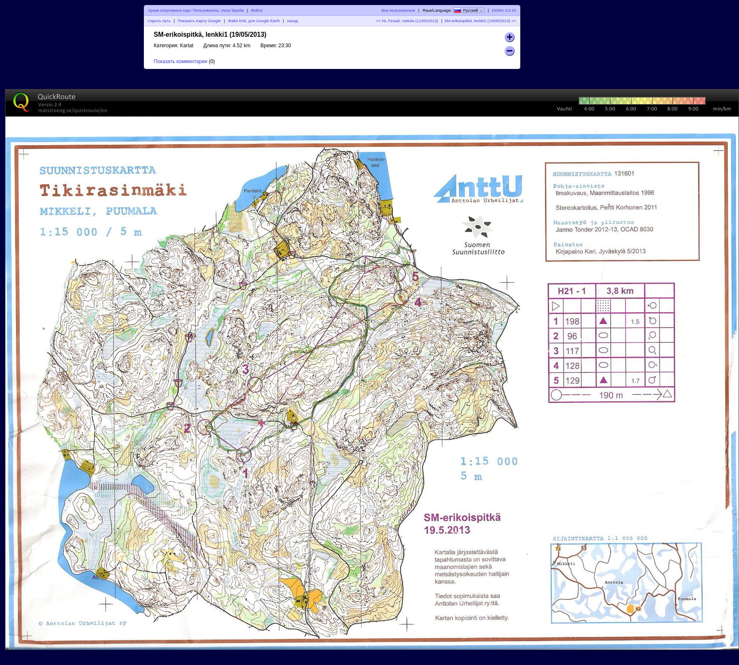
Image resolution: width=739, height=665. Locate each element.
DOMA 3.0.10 (504, 10)
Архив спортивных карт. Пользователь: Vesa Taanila (196, 10)
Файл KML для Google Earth (254, 20)
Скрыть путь (159, 20)
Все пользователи (398, 10)
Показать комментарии (180, 61)
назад (292, 20)
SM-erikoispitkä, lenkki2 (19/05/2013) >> (480, 20)
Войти (256, 10)
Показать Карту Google (199, 20)
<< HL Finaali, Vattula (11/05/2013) (407, 20)
